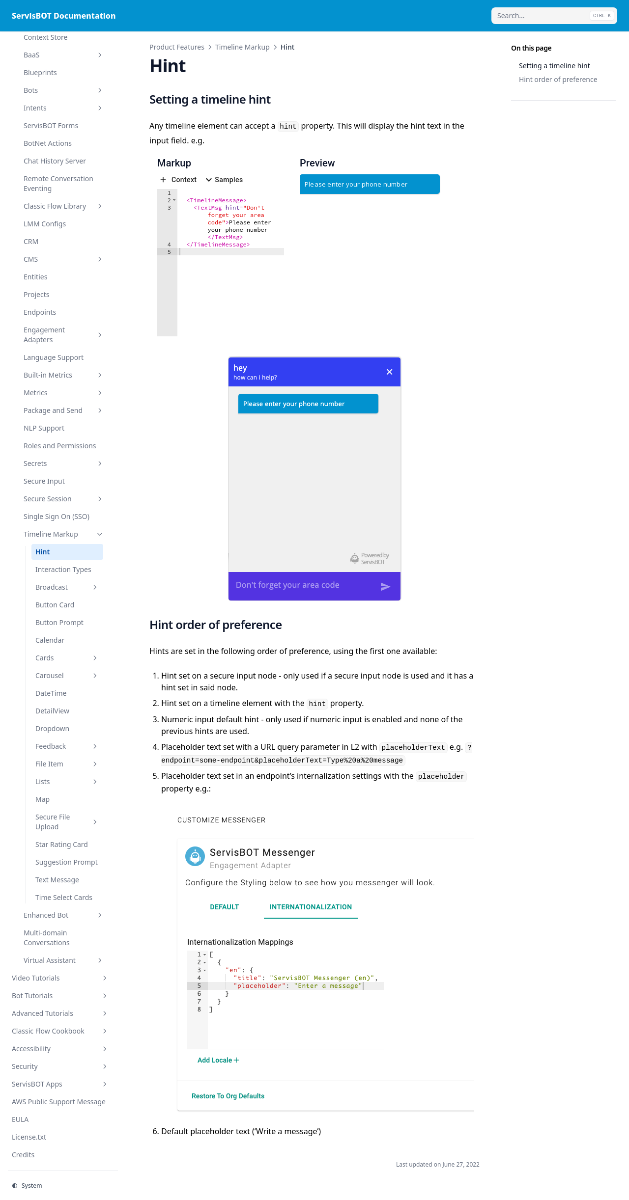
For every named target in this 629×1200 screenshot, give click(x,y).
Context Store (45, 37)
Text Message (57, 879)
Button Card (54, 604)
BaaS (64, 54)
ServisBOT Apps (60, 1084)
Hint (42, 551)
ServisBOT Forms (51, 125)
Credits (23, 1154)
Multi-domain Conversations (47, 937)
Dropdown (52, 728)
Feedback (67, 746)
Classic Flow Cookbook (60, 1031)
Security (60, 1066)
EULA (20, 1119)
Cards (67, 657)
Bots (64, 90)
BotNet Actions (48, 143)
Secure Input (44, 481)
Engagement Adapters (64, 334)
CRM (31, 241)
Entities (35, 276)
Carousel (67, 675)
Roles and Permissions (60, 445)
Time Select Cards (63, 897)
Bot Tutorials (60, 995)
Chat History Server (55, 160)
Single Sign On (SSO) (56, 516)
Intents (64, 107)
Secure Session (64, 498)
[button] (174, 200)
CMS (64, 259)
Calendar (49, 640)
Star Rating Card (61, 844)
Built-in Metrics (64, 375)
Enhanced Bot (64, 915)
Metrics (64, 392)
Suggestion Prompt (66, 862)
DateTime (50, 693)
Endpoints (40, 312)
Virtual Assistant (64, 960)
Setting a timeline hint (554, 65)
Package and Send (64, 410)
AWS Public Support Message (59, 1101)
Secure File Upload (67, 821)
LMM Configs (45, 223)
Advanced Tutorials (60, 1013)
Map (42, 799)
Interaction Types (63, 569)
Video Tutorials (60, 977)
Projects (36, 294)
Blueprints (40, 72)
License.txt (29, 1137)
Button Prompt (59, 622)
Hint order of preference (558, 79)
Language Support (54, 357)
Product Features (176, 47)
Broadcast (67, 587)
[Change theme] (63, 1186)
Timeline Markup (64, 534)
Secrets (64, 463)
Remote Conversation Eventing (58, 183)
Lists (67, 781)
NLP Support (44, 428)
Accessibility (60, 1048)
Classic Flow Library (64, 206)
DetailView (52, 710)
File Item (67, 763)
